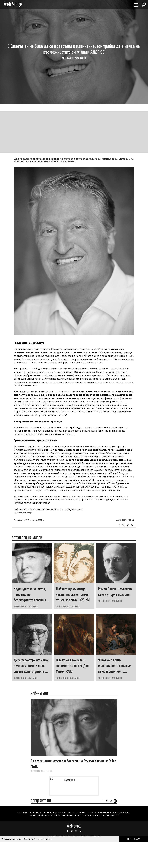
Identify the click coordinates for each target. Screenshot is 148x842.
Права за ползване (54, 812)
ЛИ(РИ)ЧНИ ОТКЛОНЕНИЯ (74, 58)
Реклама (22, 812)
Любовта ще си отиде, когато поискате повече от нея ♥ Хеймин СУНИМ (73, 594)
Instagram (132, 525)
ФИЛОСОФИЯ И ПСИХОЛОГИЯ (41, 771)
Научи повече (44, 839)
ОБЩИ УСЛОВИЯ (76, 812)
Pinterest (76, 831)
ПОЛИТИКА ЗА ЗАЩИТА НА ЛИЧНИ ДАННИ (109, 812)
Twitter (123, 525)
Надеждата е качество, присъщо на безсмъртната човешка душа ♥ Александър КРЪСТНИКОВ (30, 600)
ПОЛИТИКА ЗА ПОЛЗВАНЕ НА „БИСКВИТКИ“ (97, 815)
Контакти (35, 812)
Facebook (119, 525)
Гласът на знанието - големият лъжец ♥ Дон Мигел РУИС (72, 666)
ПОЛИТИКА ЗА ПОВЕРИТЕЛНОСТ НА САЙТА (50, 815)
